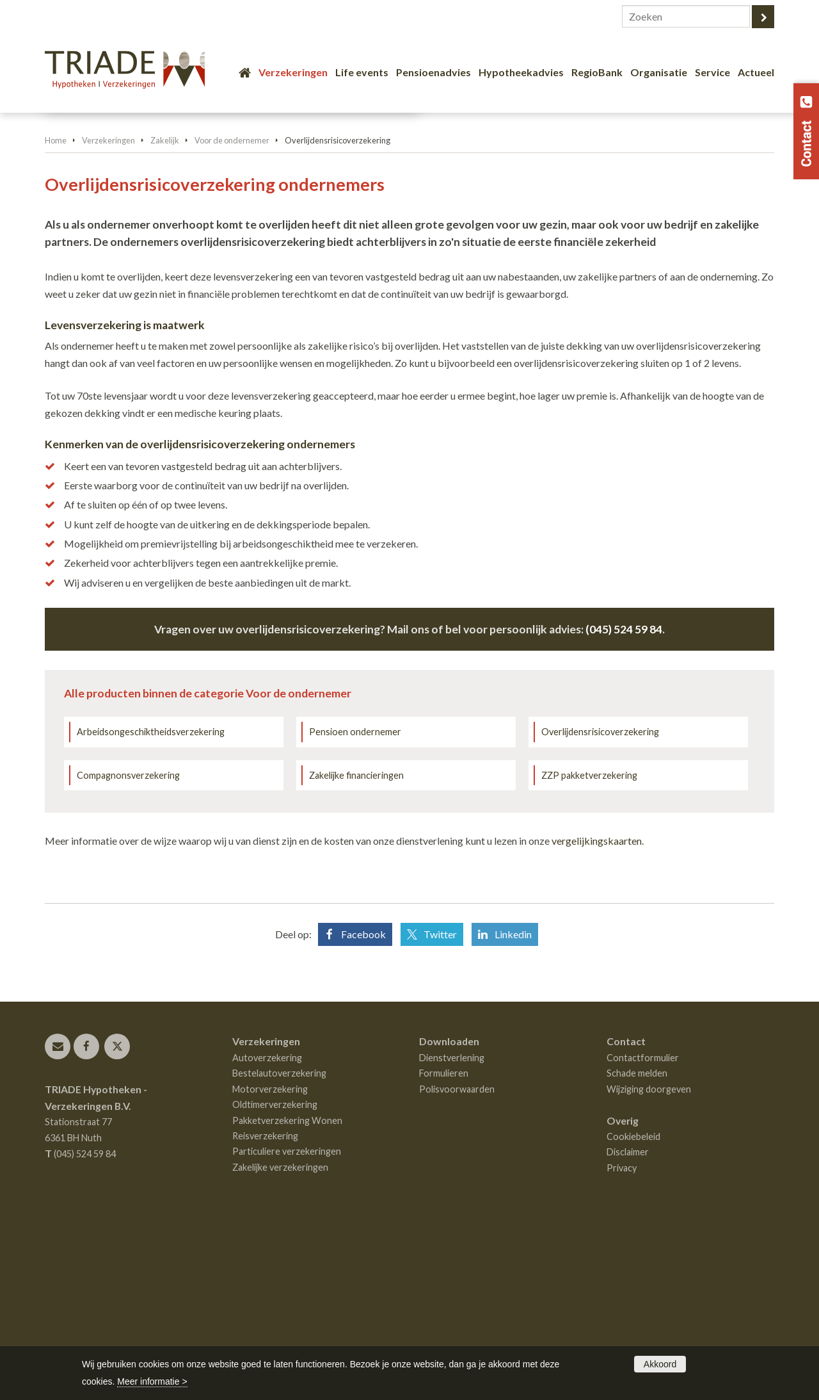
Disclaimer (628, 1324)
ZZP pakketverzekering (589, 948)
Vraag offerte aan (104, 246)
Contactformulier (643, 1230)
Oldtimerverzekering (274, 1277)
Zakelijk (164, 313)
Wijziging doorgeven (649, 1262)
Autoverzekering (267, 1230)
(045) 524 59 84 (623, 802)
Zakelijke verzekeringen (280, 1340)
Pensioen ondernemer (355, 904)
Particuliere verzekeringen (286, 1324)
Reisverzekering (265, 1308)
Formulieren (443, 1246)
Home (56, 313)
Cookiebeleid (633, 1309)
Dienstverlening (451, 1230)
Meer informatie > (152, 1381)
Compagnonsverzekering (128, 948)
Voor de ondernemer (232, 313)
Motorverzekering (270, 1262)
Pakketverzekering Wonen (287, 1293)
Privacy (622, 1340)
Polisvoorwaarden (457, 1262)
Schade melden (637, 1246)
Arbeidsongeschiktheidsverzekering (151, 904)
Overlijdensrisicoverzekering (600, 904)
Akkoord (660, 1364)
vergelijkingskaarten (597, 1013)
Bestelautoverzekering (279, 1246)
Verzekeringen (108, 313)
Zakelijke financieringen (356, 948)
